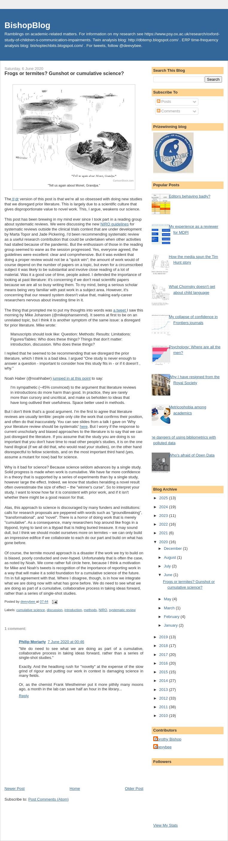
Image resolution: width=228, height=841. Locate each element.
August (170, 557)
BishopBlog (27, 25)
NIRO (103, 610)
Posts (164, 101)
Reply (24, 696)
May (168, 599)
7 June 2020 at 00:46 (66, 641)
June (169, 575)
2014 (164, 680)
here (84, 426)
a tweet (120, 310)
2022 (164, 524)
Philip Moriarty (32, 641)
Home (75, 788)
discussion (55, 610)
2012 (164, 698)
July (168, 566)
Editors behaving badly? (189, 196)
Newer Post (14, 788)
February (172, 616)
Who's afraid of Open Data (192, 455)
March (170, 608)
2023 (164, 515)
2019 (164, 637)
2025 (164, 498)
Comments (168, 111)
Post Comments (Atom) (48, 799)
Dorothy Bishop (168, 739)
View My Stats (165, 825)
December (173, 548)
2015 (164, 672)
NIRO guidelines (115, 224)
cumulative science (30, 610)
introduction (73, 610)
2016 (164, 663)
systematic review (122, 610)
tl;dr (15, 199)
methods (90, 610)
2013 (164, 689)
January (171, 625)
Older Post (134, 788)
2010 (164, 715)
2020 (164, 542)
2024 (164, 507)
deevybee (163, 747)
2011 (164, 707)
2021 (164, 533)
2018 (164, 645)
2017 (164, 654)
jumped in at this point (71, 378)
